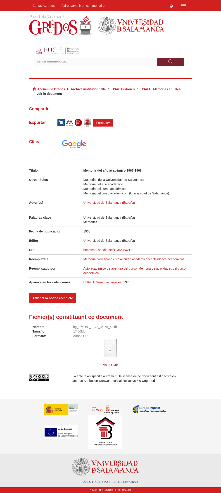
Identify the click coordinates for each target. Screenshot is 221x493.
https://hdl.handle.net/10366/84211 (107, 250)
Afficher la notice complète (53, 298)
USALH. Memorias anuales (160, 89)
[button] (171, 6)
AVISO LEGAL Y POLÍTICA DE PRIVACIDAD (110, 481)
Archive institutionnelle (88, 89)
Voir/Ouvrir (110, 365)
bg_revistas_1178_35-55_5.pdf (95, 327)
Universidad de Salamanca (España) (109, 202)
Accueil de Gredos (51, 89)
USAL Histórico (123, 89)
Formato (103, 122)
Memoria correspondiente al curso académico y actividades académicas (134, 259)
